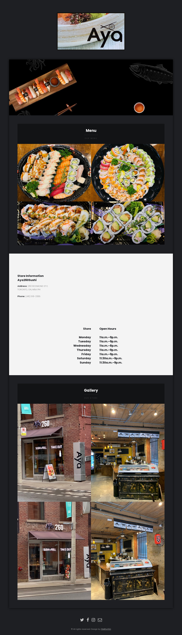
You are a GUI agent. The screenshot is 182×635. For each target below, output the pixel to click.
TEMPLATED (106, 629)
